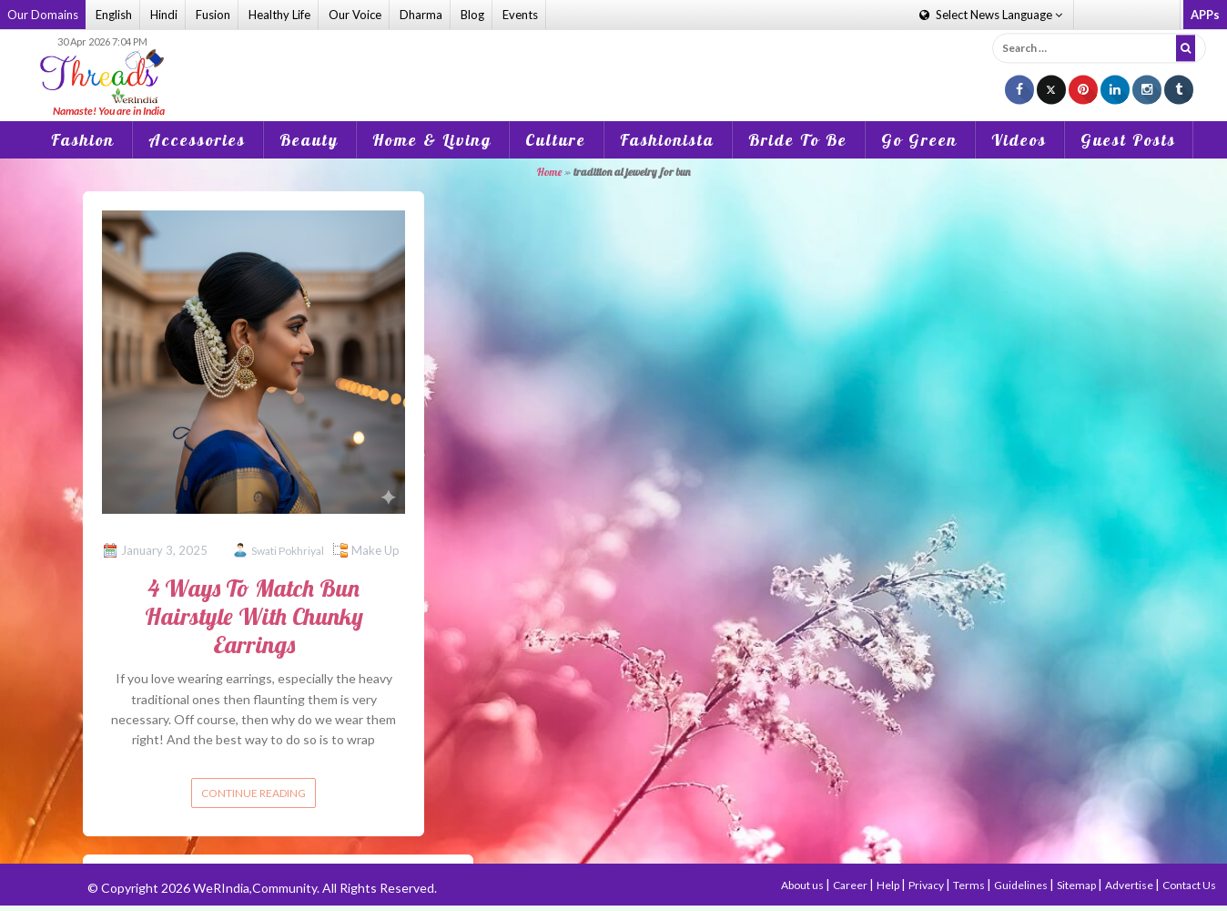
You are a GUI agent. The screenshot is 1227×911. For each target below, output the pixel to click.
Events (520, 14)
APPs (1205, 14)
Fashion (83, 139)
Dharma (421, 14)
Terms (970, 885)
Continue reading (253, 793)
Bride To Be (797, 139)
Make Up (375, 550)
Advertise (1130, 885)
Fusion (213, 14)
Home (549, 172)
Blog (472, 14)
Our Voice (355, 14)
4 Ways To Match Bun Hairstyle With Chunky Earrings (254, 616)
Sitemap (1077, 885)
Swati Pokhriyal (287, 551)
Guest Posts (1128, 139)
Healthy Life (279, 14)
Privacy (927, 885)
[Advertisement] (613, 63)
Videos (1019, 139)
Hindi (163, 14)
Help (889, 885)
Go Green (919, 139)
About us (803, 885)
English (114, 14)
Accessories (197, 139)
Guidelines (1022, 885)
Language (990, 14)
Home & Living (432, 139)
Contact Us (1189, 885)
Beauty (309, 139)
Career (851, 885)
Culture (555, 139)
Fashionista (667, 139)
